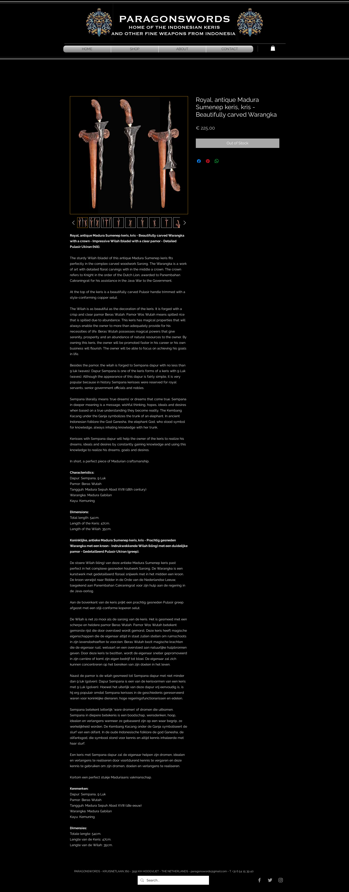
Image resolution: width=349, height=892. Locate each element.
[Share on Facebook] (199, 161)
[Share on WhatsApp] (217, 161)
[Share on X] (226, 161)
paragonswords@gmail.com (209, 871)
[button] (273, 48)
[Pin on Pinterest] (208, 161)
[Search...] (173, 880)
